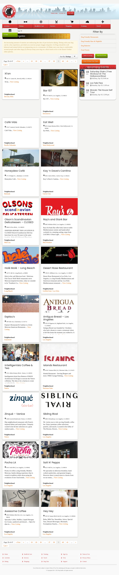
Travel (99, 26)
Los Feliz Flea (96, 83)
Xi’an (8, 73)
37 (49, 61)
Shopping (69, 26)
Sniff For (54, 13)
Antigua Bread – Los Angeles (56, 318)
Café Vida (11, 122)
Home (6, 554)
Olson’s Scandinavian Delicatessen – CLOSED (19, 221)
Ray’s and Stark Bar (55, 219)
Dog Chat (46, 561)
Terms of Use (86, 554)
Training (83, 26)
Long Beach (8, 291)
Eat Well (48, 122)
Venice (6, 388)
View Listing (14, 82)
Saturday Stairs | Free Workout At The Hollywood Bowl (101, 73)
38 (54, 61)
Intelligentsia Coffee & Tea (19, 366)
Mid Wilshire (47, 242)
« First (18, 61)
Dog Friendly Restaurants (89, 37)
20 (36, 61)
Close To (62, 13)
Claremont (7, 340)
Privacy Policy (86, 558)
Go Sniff (70, 13)
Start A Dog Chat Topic (90, 61)
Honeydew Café (15, 171)
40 (63, 61)
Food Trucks (85, 50)
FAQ (64, 558)
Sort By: (65, 56)
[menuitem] (10, 26)
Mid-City (7, 242)
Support (65, 561)
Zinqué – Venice (15, 414)
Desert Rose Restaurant (58, 268)
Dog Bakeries (85, 46)
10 (32, 61)
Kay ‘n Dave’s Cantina (57, 171)
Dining (21, 26)
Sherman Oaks (48, 388)
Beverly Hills (8, 96)
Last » (6, 65)
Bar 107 (47, 90)
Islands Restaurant (55, 365)
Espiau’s (10, 316)
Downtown (46, 114)
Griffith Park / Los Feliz (51, 291)
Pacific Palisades (10, 145)
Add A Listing (87, 55)
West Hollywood (48, 145)
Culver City (47, 194)
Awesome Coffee (15, 511)
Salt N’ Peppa (51, 462)
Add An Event (101, 55)
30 (41, 61)
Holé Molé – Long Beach (20, 268)
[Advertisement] (97, 144)
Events (6, 35)
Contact (84, 561)
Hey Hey (48, 511)
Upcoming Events (98, 67)
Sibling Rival (50, 414)
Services (52, 26)
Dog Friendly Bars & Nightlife (91, 41)
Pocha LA (10, 462)
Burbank (7, 194)
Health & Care (39, 26)
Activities (7, 26)
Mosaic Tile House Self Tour (101, 91)
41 (67, 61)
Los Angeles (47, 340)
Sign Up (65, 554)
